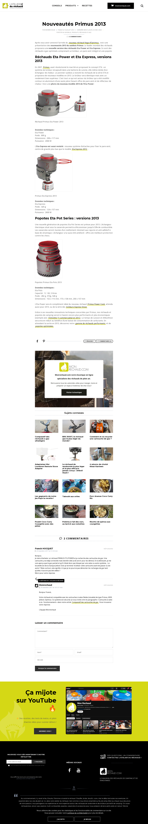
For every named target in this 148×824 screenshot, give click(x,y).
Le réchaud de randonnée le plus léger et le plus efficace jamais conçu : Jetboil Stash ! (73, 468)
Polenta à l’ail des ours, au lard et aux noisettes (73, 523)
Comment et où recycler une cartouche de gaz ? (101, 438)
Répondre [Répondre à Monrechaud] (108, 585)
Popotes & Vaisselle (64, 32)
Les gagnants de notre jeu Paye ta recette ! (45, 497)
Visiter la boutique (74, 392)
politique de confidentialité (26, 778)
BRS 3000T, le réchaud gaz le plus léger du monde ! (72, 439)
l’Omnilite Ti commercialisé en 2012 (64, 318)
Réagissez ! (90, 341)
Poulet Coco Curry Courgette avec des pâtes (44, 524)
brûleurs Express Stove (76, 307)
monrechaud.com (122, 6)
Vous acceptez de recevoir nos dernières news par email (26, 765)
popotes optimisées (44, 326)
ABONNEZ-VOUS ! (45, 731)
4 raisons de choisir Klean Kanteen (99, 465)
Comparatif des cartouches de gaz (85, 602)
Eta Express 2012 (79, 149)
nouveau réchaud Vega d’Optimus (84, 42)
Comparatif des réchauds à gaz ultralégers (42, 439)
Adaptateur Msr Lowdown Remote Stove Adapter (46, 466)
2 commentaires (75, 36)
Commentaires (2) (105, 341)
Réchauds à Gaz (85, 32)
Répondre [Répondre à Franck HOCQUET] (108, 549)
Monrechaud (50, 30)
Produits (70, 6)
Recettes (87, 6)
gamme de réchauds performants (90, 323)
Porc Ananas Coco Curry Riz (101, 497)
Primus (46, 67)
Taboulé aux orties (71, 496)
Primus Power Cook (96, 304)
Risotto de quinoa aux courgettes (100, 523)
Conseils (57, 6)
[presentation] (26, 771)
